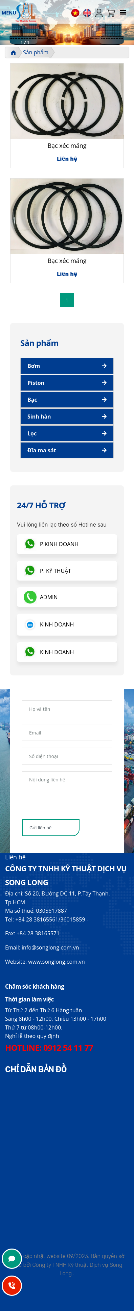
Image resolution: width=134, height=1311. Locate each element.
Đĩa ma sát (41, 450)
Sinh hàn (39, 416)
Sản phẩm (35, 52)
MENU (9, 12)
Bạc (32, 399)
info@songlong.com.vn (50, 947)
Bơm (33, 366)
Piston (35, 382)
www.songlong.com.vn (56, 961)
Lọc (32, 433)
